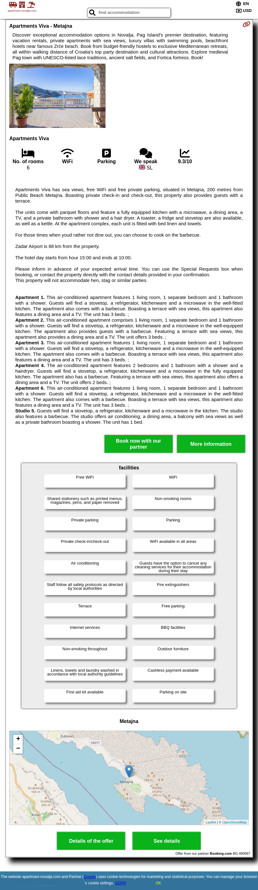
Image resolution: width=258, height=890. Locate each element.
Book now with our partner (138, 444)
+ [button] (18, 739)
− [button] (18, 749)
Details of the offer (91, 841)
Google (89, 877)
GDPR (120, 883)
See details (167, 841)
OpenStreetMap (234, 822)
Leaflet (211, 822)
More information (211, 444)
